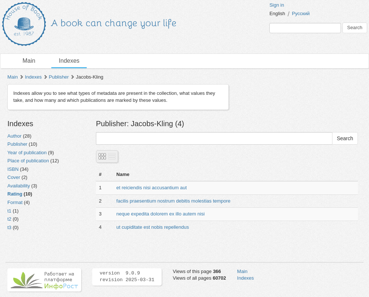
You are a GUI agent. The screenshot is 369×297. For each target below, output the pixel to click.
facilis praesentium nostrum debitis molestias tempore (173, 201)
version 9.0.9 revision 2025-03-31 (127, 276)
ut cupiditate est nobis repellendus (152, 227)
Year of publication (27, 152)
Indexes (69, 61)
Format (15, 202)
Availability (18, 186)
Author (14, 136)
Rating (14, 194)
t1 (9, 211)
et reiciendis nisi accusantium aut (151, 187)
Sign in (276, 5)
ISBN (12, 169)
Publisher (59, 77)
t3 (9, 227)
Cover (13, 177)
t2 (9, 219)
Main (29, 61)
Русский (301, 13)
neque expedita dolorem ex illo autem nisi (160, 214)
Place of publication (28, 160)
